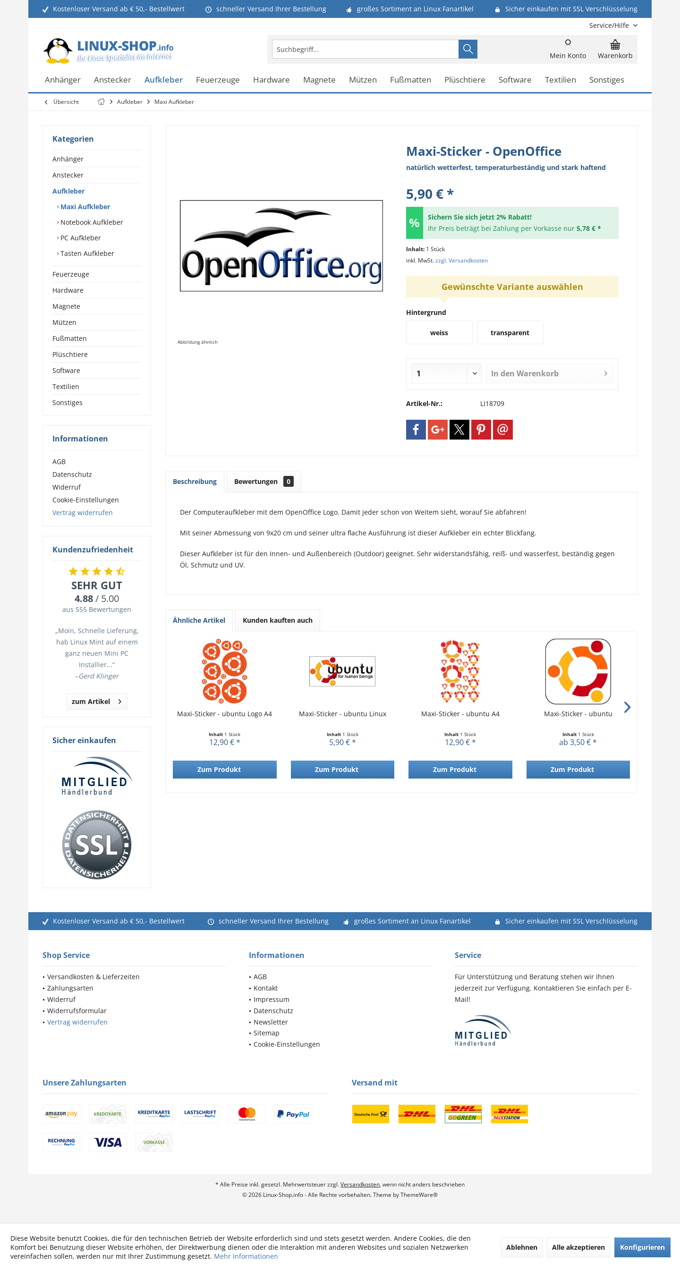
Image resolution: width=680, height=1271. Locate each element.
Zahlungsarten (70, 987)
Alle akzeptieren (578, 1247)
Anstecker (68, 174)
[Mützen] (362, 80)
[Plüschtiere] (465, 80)
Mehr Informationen (246, 1256)
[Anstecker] (112, 80)
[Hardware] (271, 80)
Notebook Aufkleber (91, 222)
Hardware (68, 290)
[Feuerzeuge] (217, 80)
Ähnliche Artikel (199, 620)
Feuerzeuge (70, 274)
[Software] (515, 80)
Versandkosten (360, 1184)
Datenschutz (72, 474)
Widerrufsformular (77, 1010)
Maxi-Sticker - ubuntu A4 (460, 713)
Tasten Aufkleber (86, 253)
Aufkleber (68, 190)
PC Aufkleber (80, 237)
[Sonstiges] (607, 80)
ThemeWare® (419, 1195)
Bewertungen (264, 481)
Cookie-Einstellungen (85, 499)
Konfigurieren (642, 1247)
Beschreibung (195, 481)
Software (66, 370)
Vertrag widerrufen (82, 512)
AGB (59, 461)
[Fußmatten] (410, 80)
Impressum (271, 999)
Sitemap (267, 1032)
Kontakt (266, 987)
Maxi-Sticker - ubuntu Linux (342, 713)
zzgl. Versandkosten (461, 260)
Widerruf (66, 487)
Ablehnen (521, 1247)
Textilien (65, 386)
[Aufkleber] (163, 80)
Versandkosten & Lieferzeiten (93, 976)
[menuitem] (610, 25)
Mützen (64, 322)
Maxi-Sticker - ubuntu (578, 713)
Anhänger (68, 158)
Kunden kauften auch (278, 620)
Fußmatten (69, 338)
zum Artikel (96, 700)
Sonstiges (67, 402)
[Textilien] (560, 80)
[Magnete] (319, 80)
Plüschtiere (70, 354)
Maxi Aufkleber (84, 206)
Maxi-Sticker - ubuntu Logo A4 (224, 713)
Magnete (66, 306)
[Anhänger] (62, 80)
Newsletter (271, 1021)
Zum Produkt (219, 769)
